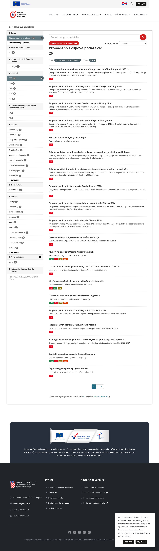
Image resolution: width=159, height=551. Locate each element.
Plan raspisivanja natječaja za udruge (67, 137)
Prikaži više (14, 180)
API (84, 397)
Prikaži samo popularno (19, 42)
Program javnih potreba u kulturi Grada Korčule (72, 324)
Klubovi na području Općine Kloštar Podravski (71, 251)
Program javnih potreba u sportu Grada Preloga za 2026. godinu (80, 103)
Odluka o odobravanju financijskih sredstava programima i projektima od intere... (89, 152)
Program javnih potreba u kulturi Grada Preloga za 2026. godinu (80, 120)
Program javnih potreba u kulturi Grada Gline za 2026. (75, 220)
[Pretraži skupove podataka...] (94, 37)
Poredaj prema (111, 43)
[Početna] (10, 26)
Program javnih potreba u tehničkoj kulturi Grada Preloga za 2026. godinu (85, 86)
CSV (60, 259)
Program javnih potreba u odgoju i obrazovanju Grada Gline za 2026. (82, 203)
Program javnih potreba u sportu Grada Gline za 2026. (75, 186)
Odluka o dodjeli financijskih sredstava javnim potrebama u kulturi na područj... (88, 169)
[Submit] (143, 37)
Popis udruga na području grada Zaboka (68, 368)
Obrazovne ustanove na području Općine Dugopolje (74, 295)
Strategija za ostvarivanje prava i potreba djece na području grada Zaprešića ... (87, 339)
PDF (51, 79)
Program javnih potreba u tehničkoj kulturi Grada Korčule (77, 310)
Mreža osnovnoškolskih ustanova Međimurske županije (76, 281)
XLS (55, 288)
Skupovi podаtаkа (24, 26)
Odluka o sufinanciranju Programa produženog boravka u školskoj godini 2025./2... (89, 69)
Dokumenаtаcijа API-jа (101, 397)
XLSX (51, 259)
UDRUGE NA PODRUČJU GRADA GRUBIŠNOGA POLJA (74, 237)
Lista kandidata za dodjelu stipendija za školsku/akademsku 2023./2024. (84, 266)
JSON (65, 259)
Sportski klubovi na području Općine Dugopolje (72, 354)
